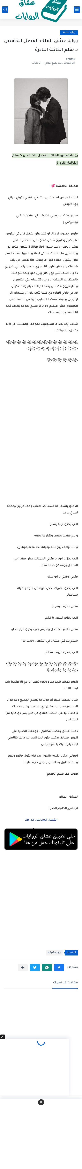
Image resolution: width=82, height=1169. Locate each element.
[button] (59, 967)
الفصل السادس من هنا (40, 820)
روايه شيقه (69, 32)
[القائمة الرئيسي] (77, 9)
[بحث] (5, 9)
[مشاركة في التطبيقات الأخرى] (23, 967)
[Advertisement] (41, 444)
